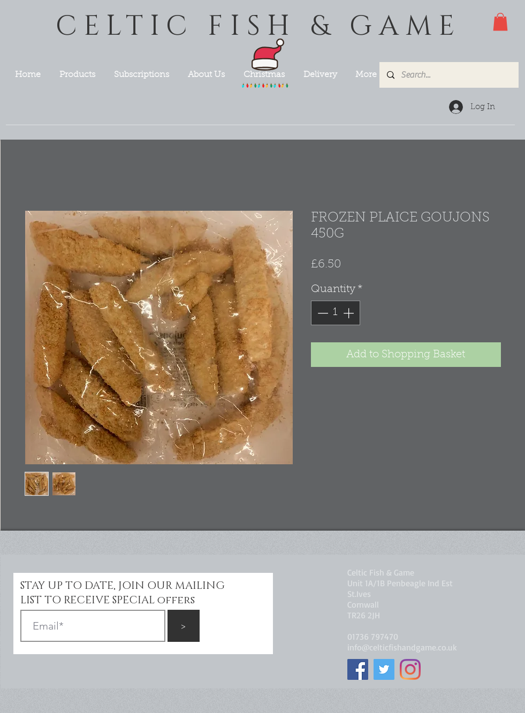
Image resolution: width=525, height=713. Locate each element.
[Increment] (349, 313)
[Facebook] (357, 669)
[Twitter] (384, 669)
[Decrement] (322, 313)
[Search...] (448, 75)
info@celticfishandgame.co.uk (402, 647)
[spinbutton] (335, 313)
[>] (184, 626)
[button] (500, 21)
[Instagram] (410, 669)
